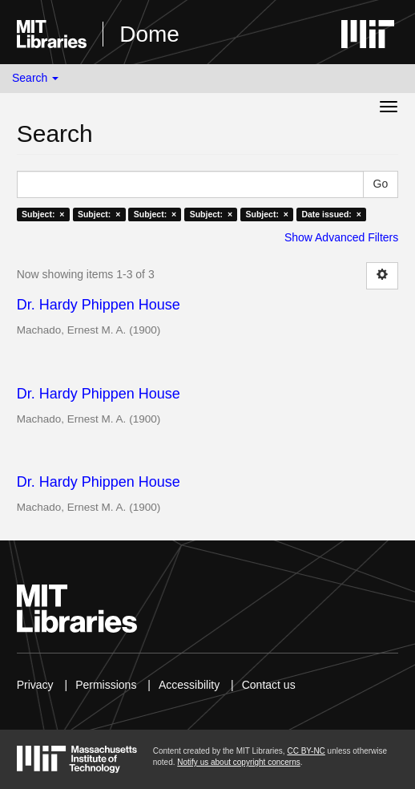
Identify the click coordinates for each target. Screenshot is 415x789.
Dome (149, 34)
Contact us (269, 684)
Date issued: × (331, 214)
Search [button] (35, 77)
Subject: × (43, 214)
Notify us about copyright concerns (238, 762)
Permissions (105, 684)
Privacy (35, 684)
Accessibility (189, 684)
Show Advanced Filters (341, 237)
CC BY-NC (305, 751)
